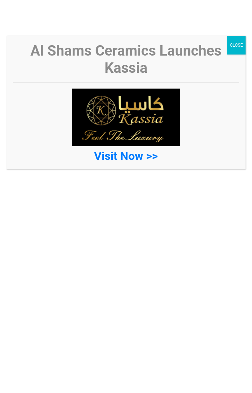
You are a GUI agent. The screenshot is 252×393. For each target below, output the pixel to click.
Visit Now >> (126, 156)
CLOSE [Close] (236, 45)
